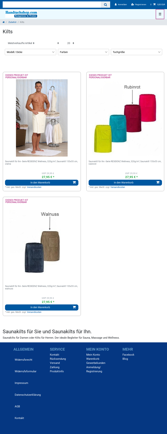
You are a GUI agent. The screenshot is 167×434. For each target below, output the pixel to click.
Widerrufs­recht (23, 359)
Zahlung (54, 367)
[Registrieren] (138, 4)
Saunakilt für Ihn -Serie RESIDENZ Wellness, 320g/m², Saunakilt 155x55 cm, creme (41, 162)
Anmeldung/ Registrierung (94, 369)
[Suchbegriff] (52, 4)
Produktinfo (57, 371)
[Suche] (105, 4)
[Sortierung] (33, 43)
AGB (17, 406)
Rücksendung (58, 358)
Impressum (21, 383)
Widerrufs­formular (25, 371)
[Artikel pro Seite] (71, 43)
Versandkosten (34, 187)
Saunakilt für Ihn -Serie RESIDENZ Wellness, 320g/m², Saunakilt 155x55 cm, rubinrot (125, 162)
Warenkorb (92, 358)
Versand (55, 363)
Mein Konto (93, 354)
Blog (125, 358)
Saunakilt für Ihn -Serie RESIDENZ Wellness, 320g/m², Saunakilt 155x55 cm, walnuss (41, 287)
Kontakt (19, 418)
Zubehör (12, 22)
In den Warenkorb (53, 182)
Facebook (128, 354)
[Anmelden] (121, 4)
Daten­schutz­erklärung (28, 394)
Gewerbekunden (95, 363)
